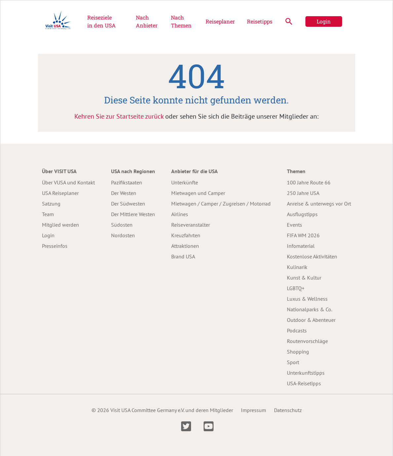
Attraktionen (185, 246)
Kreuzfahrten (185, 235)
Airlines (179, 214)
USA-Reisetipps (304, 383)
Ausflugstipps (302, 214)
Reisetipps (259, 21)
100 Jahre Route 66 (309, 182)
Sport (293, 362)
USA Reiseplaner (60, 193)
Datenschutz (288, 410)
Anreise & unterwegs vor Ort (319, 203)
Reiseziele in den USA (101, 21)
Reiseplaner (220, 21)
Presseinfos (54, 246)
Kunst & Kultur (304, 277)
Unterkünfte (184, 182)
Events (294, 224)
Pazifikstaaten (126, 182)
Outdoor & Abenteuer (311, 320)
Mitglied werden (60, 224)
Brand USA (183, 256)
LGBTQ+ (295, 288)
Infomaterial (301, 246)
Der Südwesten (128, 203)
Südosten (122, 224)
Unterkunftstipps (306, 372)
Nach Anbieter (147, 21)
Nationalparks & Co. (309, 309)
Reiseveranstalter (190, 224)
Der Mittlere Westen (133, 214)
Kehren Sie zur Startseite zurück (119, 116)
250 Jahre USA (303, 193)
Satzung (51, 203)
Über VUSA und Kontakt (68, 182)
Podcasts (297, 330)
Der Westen (123, 193)
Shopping (298, 351)
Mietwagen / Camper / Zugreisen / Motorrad (221, 203)
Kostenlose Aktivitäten (312, 256)
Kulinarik (297, 267)
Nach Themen (181, 21)
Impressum (253, 410)
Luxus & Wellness (307, 298)
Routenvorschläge (307, 341)
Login (324, 21)
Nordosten (123, 235)
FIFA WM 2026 (303, 235)
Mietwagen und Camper (198, 193)
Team (48, 214)
